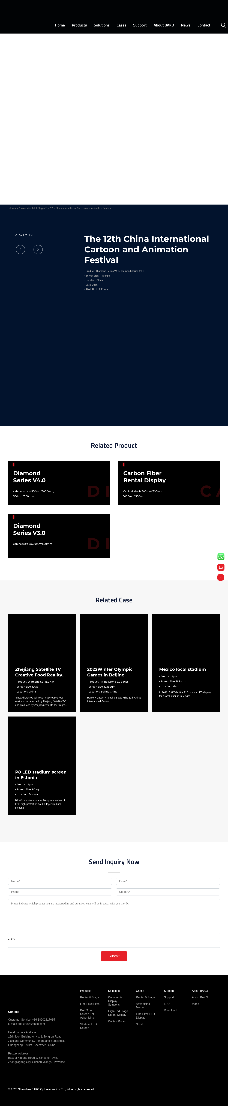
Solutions (102, 25)
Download (170, 1010)
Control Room (116, 1021)
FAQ (167, 1004)
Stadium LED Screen (88, 1026)
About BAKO (164, 25)
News (185, 25)
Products (79, 25)
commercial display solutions (115, 1001)
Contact (203, 25)
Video (195, 1004)
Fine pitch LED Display (145, 1016)
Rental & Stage (89, 997)
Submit (114, 956)
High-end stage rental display (118, 1013)
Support (140, 25)
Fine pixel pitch (90, 1004)
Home (60, 25)
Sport (139, 1024)
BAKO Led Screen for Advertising (87, 1014)
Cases (121, 25)
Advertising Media (143, 1006)
